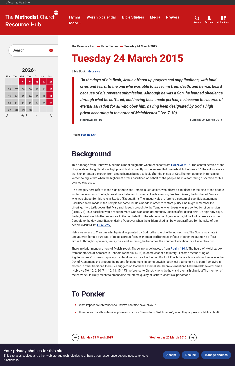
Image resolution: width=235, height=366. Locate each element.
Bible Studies (133, 17)
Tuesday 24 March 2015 (140, 46)
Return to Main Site (18, 2)
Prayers (172, 17)
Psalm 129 (88, 135)
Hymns (75, 17)
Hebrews (94, 71)
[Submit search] (51, 50)
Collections (223, 20)
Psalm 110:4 (179, 248)
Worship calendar (101, 17)
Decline (190, 354)
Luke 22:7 (103, 225)
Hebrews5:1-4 (180, 165)
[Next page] (193, 337)
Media (155, 17)
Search (197, 20)
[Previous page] (75, 337)
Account (209, 20)
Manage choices (216, 354)
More (75, 23)
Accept (171, 354)
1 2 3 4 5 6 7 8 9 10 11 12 (29, 115)
